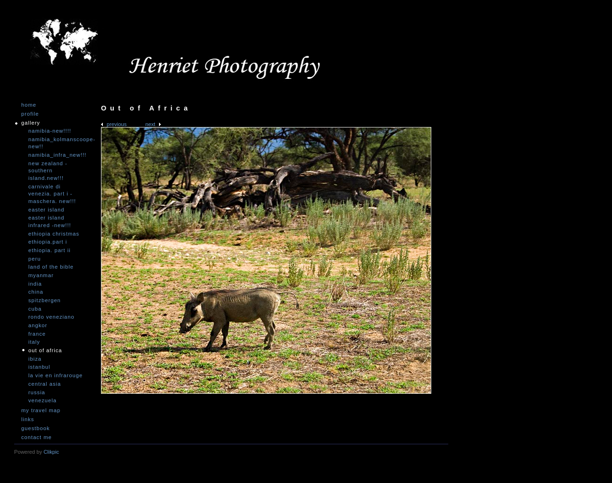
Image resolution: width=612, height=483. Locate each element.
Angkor (37, 325)
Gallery (30, 123)
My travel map (40, 410)
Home (28, 105)
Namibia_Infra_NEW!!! (56, 155)
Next (150, 124)
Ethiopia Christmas (53, 234)
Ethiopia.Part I (47, 242)
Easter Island (46, 209)
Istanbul (39, 367)
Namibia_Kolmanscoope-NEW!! (56, 143)
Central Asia (44, 384)
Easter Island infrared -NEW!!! (49, 221)
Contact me (36, 437)
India (35, 284)
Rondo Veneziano (51, 317)
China (35, 292)
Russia (36, 392)
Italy (34, 342)
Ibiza (35, 359)
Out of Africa (45, 350)
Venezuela (42, 400)
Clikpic (51, 452)
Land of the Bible (51, 267)
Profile (30, 114)
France (37, 334)
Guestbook (35, 428)
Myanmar (41, 275)
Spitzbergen (44, 300)
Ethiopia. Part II (49, 250)
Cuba (35, 309)
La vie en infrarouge (55, 375)
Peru (34, 259)
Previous (116, 124)
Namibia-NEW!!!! (49, 131)
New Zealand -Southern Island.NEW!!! (47, 171)
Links (27, 419)
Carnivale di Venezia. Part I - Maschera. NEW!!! (52, 194)
